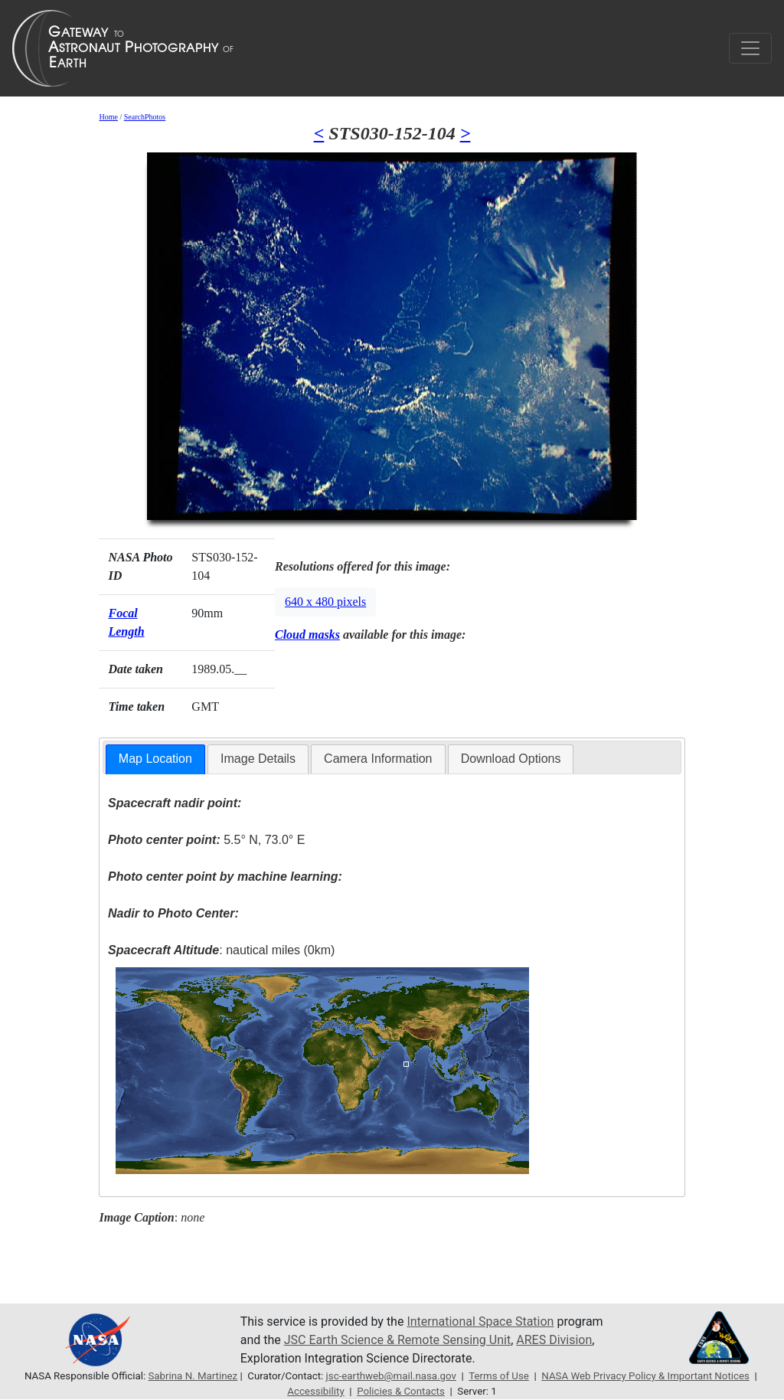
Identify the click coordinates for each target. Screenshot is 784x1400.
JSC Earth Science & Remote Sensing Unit (397, 1340)
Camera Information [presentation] (378, 758)
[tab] (155, 759)
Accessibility (315, 1391)
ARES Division (554, 1340)
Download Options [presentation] (511, 758)
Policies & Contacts (401, 1391)
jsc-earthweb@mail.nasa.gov (391, 1376)
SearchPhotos (144, 117)
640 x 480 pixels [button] (325, 601)
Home (108, 117)
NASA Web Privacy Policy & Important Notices (645, 1376)
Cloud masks (307, 634)
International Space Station (480, 1321)
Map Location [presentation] (155, 758)
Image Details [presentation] (258, 758)
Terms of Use (499, 1376)
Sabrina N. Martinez (192, 1376)
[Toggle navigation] (750, 48)
